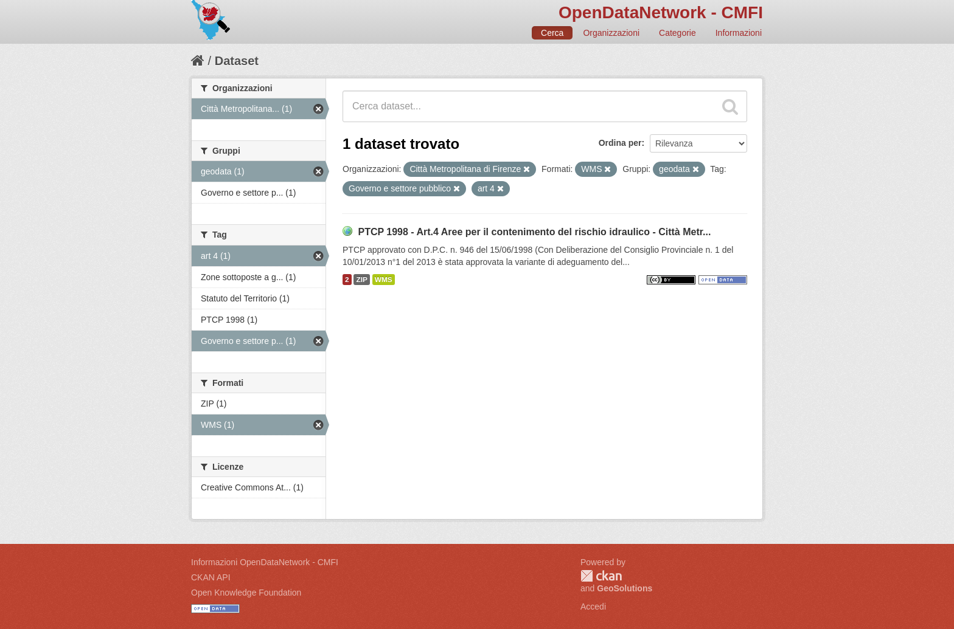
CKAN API (211, 577)
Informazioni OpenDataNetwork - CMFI (264, 562)
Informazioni (739, 33)
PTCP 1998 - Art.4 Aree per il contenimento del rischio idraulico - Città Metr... (534, 232)
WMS (383, 279)
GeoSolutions (624, 588)
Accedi (593, 606)
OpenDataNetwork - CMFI (661, 12)
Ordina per (620, 143)
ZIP (361, 279)
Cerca (552, 33)
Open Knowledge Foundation (246, 592)
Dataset (237, 60)
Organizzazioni (611, 33)
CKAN (601, 575)
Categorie (677, 33)
